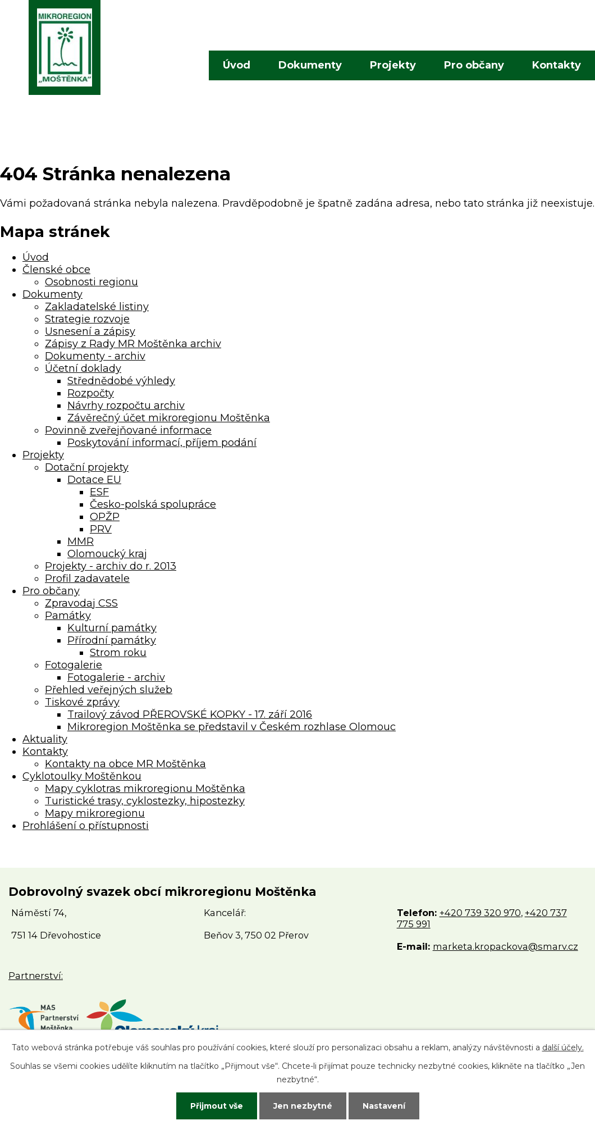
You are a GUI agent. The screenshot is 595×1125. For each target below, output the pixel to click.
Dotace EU (94, 479)
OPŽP (105, 517)
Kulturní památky (112, 628)
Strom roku (118, 652)
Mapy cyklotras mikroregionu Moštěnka (145, 788)
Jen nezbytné (302, 1106)
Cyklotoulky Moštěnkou (81, 776)
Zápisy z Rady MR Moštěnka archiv (133, 344)
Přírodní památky (111, 640)
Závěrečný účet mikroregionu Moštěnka (168, 418)
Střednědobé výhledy (121, 381)
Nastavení (384, 1106)
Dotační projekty (87, 467)
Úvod (236, 65)
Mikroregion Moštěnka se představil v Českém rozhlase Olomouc (231, 727)
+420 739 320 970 (480, 912)
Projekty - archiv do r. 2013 (110, 566)
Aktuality (44, 739)
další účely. (563, 1047)
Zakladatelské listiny (97, 306)
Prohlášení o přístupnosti (85, 825)
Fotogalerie (73, 665)
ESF (99, 492)
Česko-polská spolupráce (153, 504)
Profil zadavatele (87, 578)
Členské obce (56, 269)
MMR (80, 541)
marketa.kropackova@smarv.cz (505, 946)
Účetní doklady (83, 368)
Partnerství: (35, 975)
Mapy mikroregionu (95, 813)
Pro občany (474, 65)
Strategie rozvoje (87, 319)
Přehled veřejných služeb (108, 690)
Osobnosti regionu (91, 282)
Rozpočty (90, 393)
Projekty (393, 65)
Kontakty (556, 65)
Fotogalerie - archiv (116, 677)
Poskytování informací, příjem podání (162, 442)
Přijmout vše (216, 1106)
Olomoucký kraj (107, 554)
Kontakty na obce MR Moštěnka (125, 764)
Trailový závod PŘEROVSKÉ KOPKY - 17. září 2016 (189, 714)
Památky (68, 615)
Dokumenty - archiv (95, 356)
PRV (101, 529)
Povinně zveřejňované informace (128, 430)
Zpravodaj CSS (81, 603)
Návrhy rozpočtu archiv (126, 405)
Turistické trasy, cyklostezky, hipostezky (145, 801)
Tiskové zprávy (82, 702)
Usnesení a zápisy (90, 331)
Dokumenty (310, 65)
